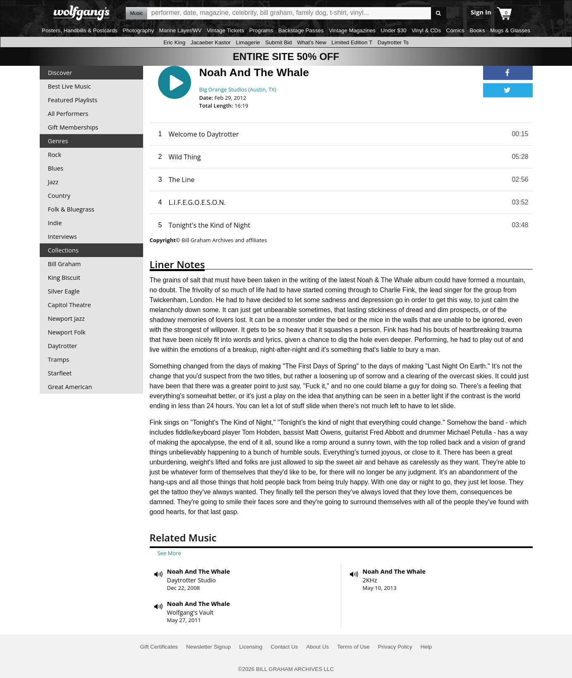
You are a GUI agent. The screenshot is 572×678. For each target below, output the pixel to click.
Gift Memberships (73, 127)
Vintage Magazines (352, 30)
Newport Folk (67, 332)
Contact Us (284, 647)
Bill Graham (64, 264)
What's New (311, 42)
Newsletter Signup (208, 647)
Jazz (53, 182)
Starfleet (60, 373)
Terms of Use (353, 647)
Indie (55, 223)
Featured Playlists (73, 100)
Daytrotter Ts (393, 42)
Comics (455, 30)
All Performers (68, 113)
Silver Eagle (64, 291)
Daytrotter (62, 345)
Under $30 (393, 30)
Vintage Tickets (225, 30)
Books (477, 30)
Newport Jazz (66, 318)
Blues (55, 168)
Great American (70, 386)
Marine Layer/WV (180, 30)
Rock (55, 154)
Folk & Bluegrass (71, 209)
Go (438, 13)
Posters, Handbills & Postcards (79, 30)
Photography (138, 30)
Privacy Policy (395, 647)
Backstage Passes (301, 30)
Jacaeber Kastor (211, 42)
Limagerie (248, 42)
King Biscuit (64, 277)
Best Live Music (69, 86)
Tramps (58, 359)
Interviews (62, 236)
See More (169, 553)
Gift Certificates (159, 647)
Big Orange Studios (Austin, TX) (237, 89)
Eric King (174, 42)
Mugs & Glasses (510, 30)
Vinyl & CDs (426, 30)
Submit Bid (278, 42)
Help (426, 647)
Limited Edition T (351, 42)
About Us (317, 647)
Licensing (250, 647)
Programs (261, 30)
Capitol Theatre (69, 305)
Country (59, 195)
